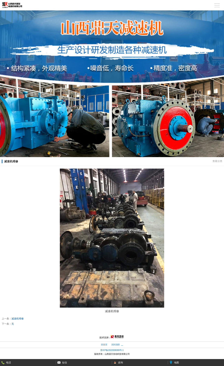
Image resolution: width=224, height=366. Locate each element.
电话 (8, 362)
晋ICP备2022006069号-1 (111, 350)
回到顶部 (115, 344)
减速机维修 (17, 318)
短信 (64, 362)
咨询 (120, 362)
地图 (176, 362)
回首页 (104, 344)
